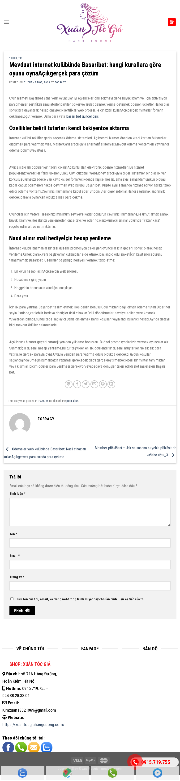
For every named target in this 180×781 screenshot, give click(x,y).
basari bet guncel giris (82, 116)
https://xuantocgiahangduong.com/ (33, 724)
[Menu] (6, 22)
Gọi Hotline (112, 773)
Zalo (22, 773)
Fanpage (157, 773)
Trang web (16, 577)
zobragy (60, 82)
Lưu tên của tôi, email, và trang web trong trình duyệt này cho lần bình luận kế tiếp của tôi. (81, 599)
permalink (72, 401)
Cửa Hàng (67, 773)
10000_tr (15, 58)
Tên (13, 534)
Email (14, 556)
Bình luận (17, 494)
